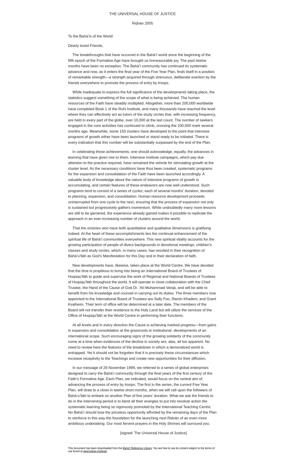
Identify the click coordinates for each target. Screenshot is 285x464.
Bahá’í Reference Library (137, 448)
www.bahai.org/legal (95, 451)
